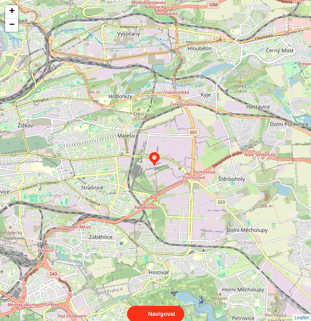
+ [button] (12, 11)
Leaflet (301, 309)
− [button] (12, 25)
